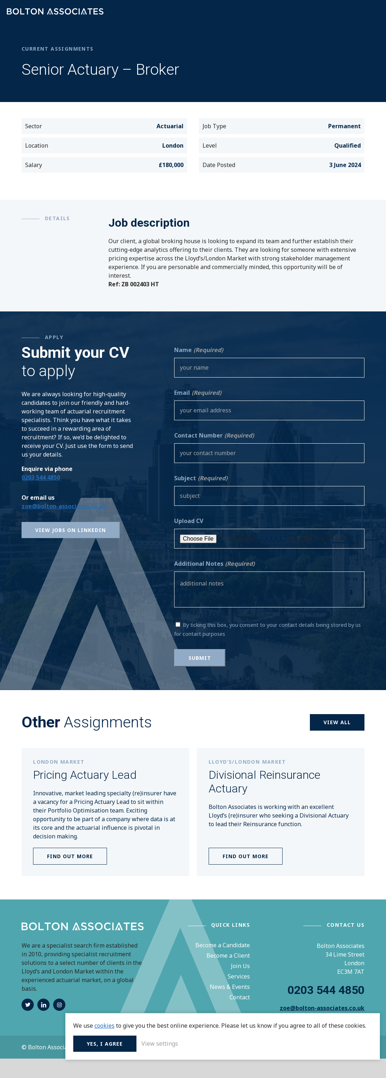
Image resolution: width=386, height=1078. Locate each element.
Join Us (240, 985)
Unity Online (347, 1066)
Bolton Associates (67, 21)
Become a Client (228, 975)
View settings (319, 1042)
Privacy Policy (163, 1066)
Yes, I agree (265, 1042)
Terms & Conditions (212, 1066)
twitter (28, 1024)
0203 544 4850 (41, 496)
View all (337, 741)
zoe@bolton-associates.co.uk (64, 525)
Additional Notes (214, 583)
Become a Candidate (222, 964)
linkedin (43, 1024)
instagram (59, 1024)
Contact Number (214, 454)
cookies (264, 1007)
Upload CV (188, 540)
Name (198, 369)
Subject (200, 497)
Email (197, 412)
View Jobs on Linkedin (70, 549)
